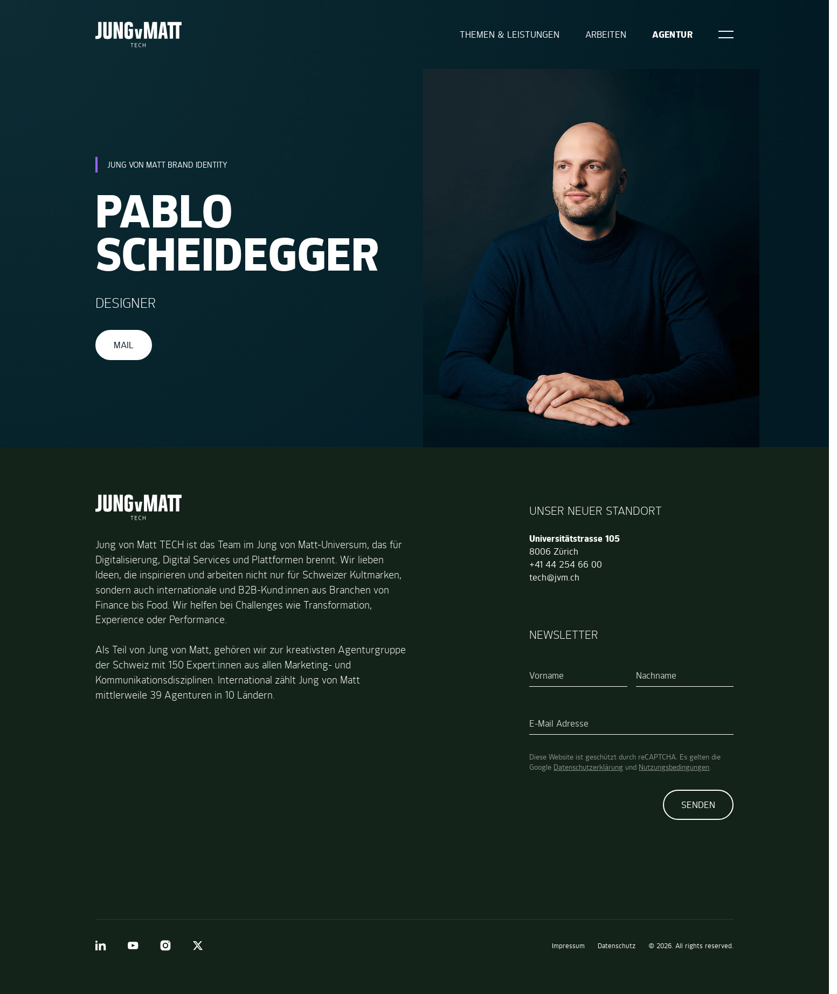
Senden (698, 804)
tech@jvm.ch (554, 577)
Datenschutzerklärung (588, 767)
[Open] (726, 34)
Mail (124, 345)
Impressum (568, 946)
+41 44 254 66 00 (565, 564)
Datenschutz (616, 946)
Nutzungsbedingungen (674, 767)
